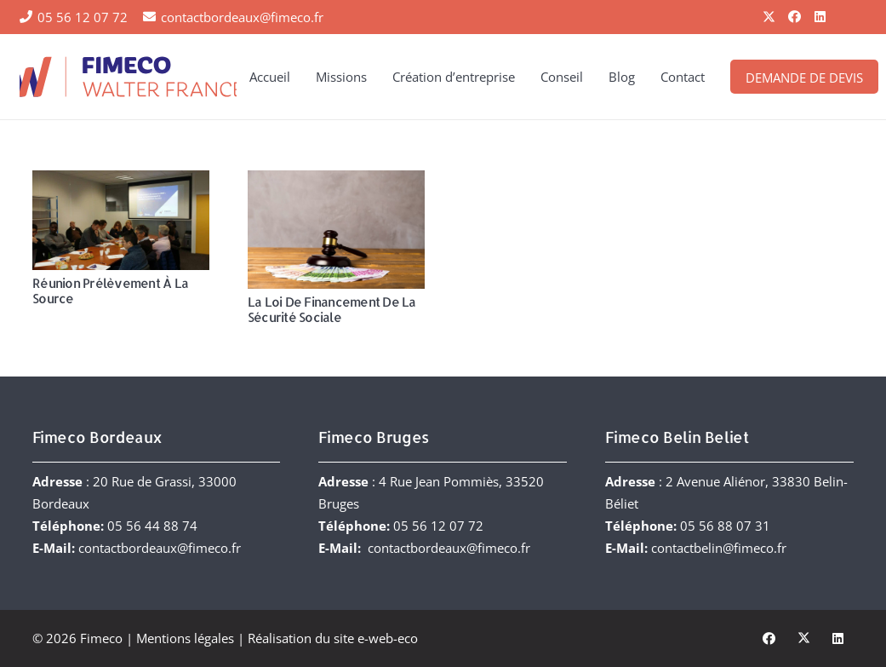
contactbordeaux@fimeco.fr (159, 547)
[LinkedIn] (820, 17)
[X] (769, 17)
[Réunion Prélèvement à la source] (120, 220)
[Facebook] (795, 17)
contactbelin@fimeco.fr (718, 547)
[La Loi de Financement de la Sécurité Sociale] (335, 229)
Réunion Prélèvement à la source (110, 291)
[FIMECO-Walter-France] (128, 76)
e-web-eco (387, 638)
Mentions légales (185, 638)
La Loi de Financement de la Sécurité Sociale (331, 309)
